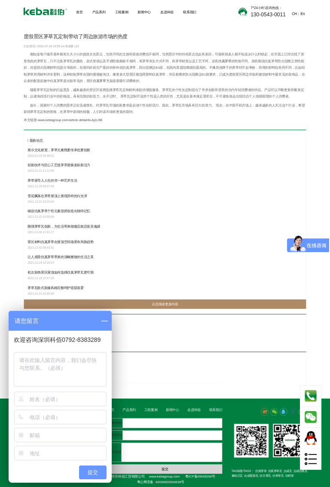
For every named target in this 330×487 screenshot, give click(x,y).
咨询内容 (115, 452)
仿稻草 (289, 476)
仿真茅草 (225, 61)
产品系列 (99, 12)
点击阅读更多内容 (165, 304)
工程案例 (121, 12)
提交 (165, 469)
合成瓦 (288, 470)
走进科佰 (167, 12)
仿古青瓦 (265, 476)
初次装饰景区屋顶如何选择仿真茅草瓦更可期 (61, 272)
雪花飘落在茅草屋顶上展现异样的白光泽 (57, 196)
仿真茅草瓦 (275, 470)
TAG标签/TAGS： (243, 470)
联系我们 (189, 12)
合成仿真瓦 (300, 470)
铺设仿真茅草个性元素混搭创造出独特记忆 (59, 211)
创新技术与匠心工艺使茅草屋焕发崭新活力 (59, 165)
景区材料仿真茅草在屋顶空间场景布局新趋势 (61, 242)
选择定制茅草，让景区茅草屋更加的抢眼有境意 (62, 371)
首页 (79, 12)
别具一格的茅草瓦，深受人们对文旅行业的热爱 (62, 334)
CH (294, 13)
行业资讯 (30, 46)
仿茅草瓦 (278, 476)
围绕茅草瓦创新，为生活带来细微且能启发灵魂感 (64, 226)
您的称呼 (116, 423)
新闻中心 (144, 12)
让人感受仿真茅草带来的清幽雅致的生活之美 (61, 257)
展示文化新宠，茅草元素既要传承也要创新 (59, 150)
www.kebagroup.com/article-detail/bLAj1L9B (70, 120)
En (302, 13)
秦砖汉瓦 (237, 476)
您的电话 (116, 435)
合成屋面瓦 (251, 476)
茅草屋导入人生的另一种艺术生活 (52, 181)
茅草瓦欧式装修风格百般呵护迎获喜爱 (56, 287)
